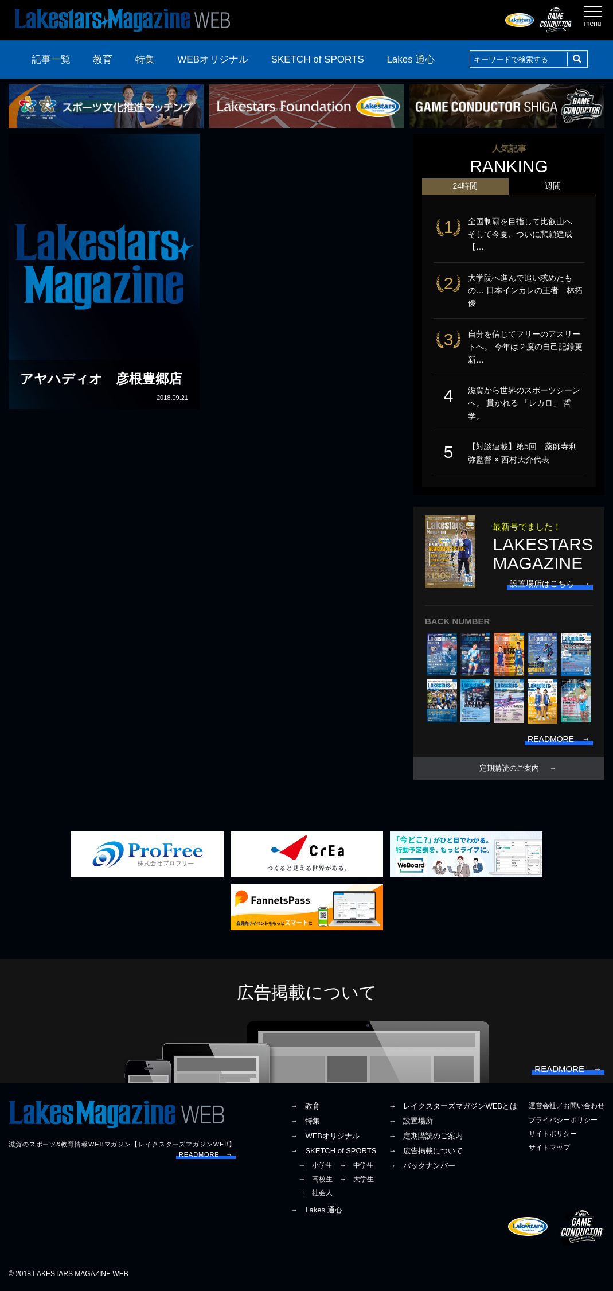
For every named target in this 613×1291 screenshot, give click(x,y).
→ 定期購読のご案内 (425, 1135)
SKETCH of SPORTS (317, 59)
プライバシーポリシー (563, 1120)
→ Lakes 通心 (316, 1210)
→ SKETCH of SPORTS (333, 1150)
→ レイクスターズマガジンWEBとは (452, 1106)
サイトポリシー (553, 1134)
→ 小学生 (315, 1165)
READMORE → (206, 1154)
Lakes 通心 (410, 59)
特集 (145, 59)
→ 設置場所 (410, 1121)
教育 (102, 59)
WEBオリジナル (212, 59)
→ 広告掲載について (425, 1150)
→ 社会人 (315, 1193)
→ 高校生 (315, 1179)
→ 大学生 (356, 1179)
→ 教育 (305, 1106)
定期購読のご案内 (509, 768)
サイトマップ (549, 1148)
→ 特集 (305, 1121)
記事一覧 (51, 59)
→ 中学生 (356, 1165)
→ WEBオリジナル (325, 1135)
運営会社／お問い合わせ (566, 1106)
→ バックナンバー (421, 1165)
